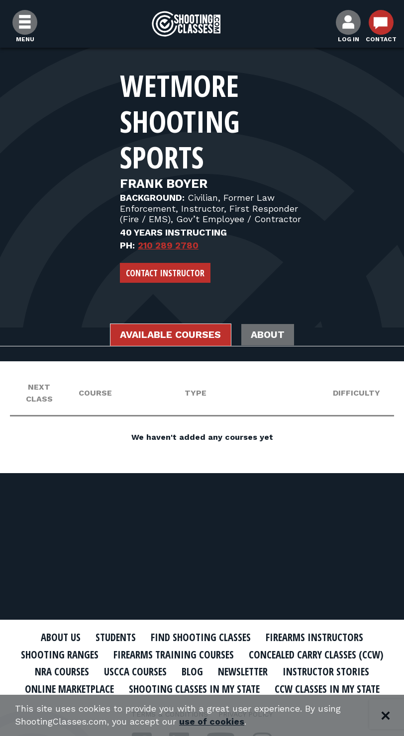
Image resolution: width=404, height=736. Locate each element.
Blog (191, 671)
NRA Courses (59, 671)
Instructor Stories (328, 671)
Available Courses (170, 335)
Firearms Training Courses (172, 654)
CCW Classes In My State (330, 689)
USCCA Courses (133, 671)
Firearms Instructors (316, 637)
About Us (58, 637)
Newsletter (242, 671)
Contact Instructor (165, 273)
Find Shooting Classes (201, 637)
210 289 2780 (168, 245)
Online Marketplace (66, 689)
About (269, 335)
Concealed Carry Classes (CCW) (317, 654)
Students (115, 637)
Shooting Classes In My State (194, 689)
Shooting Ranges (57, 654)
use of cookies (212, 722)
